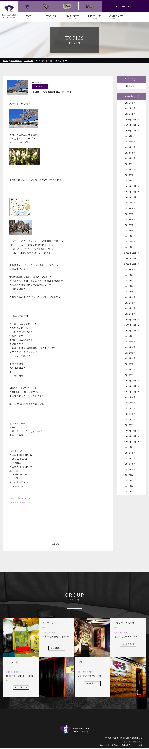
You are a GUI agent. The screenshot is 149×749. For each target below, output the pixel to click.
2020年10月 (132, 421)
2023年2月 (131, 256)
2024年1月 (131, 189)
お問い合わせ (104, 726)
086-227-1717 (86, 684)
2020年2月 (131, 451)
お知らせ (132, 86)
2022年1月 (131, 335)
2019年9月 (131, 482)
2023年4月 (131, 244)
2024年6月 (131, 158)
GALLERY (72, 17)
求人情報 (87, 726)
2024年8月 (131, 146)
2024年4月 (131, 171)
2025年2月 (131, 110)
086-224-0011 (15, 684)
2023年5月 (131, 238)
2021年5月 (131, 378)
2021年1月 (131, 402)
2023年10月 (132, 207)
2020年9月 (131, 427)
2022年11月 (132, 274)
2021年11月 (132, 348)
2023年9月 (131, 213)
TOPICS (51, 17)
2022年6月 (131, 305)
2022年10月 (132, 280)
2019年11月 (132, 470)
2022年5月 (131, 311)
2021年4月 (131, 384)
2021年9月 (131, 360)
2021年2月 (131, 396)
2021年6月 (131, 372)
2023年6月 (131, 232)
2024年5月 (131, 165)
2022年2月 (131, 329)
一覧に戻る (58, 544)
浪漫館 (85, 730)
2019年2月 (131, 524)
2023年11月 (132, 201)
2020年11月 (132, 415)
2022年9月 (131, 287)
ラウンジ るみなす (104, 730)
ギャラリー (72, 726)
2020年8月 (131, 433)
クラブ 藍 (54, 730)
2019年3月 (131, 518)
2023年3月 (131, 250)
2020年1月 (131, 457)
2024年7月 (131, 152)
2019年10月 (132, 476)
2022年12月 (132, 268)
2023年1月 (131, 262)
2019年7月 (131, 494)
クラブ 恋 (71, 730)
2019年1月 (131, 531)
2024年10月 (132, 134)
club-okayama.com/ (20, 501)
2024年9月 (131, 140)
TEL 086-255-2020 (125, 6)
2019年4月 (131, 512)
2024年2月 (131, 183)
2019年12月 (132, 463)
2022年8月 (131, 293)
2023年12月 (132, 195)
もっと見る (21, 700)
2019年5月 (131, 506)
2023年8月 (131, 219)
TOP (29, 17)
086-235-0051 (50, 644)
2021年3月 (131, 390)
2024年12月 (132, 122)
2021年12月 (132, 341)
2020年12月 (132, 409)
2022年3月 (131, 323)
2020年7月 (131, 439)
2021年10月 (132, 354)
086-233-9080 (122, 644)
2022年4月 (131, 317)
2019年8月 (131, 488)
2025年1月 (131, 116)
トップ (41, 726)
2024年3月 (131, 177)
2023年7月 (131, 226)
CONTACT (116, 17)
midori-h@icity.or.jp (20, 498)
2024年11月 (132, 128)
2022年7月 (131, 299)
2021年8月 (131, 366)
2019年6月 (131, 500)
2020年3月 (131, 445)
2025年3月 (131, 104)
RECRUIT (94, 17)
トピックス (55, 726)
